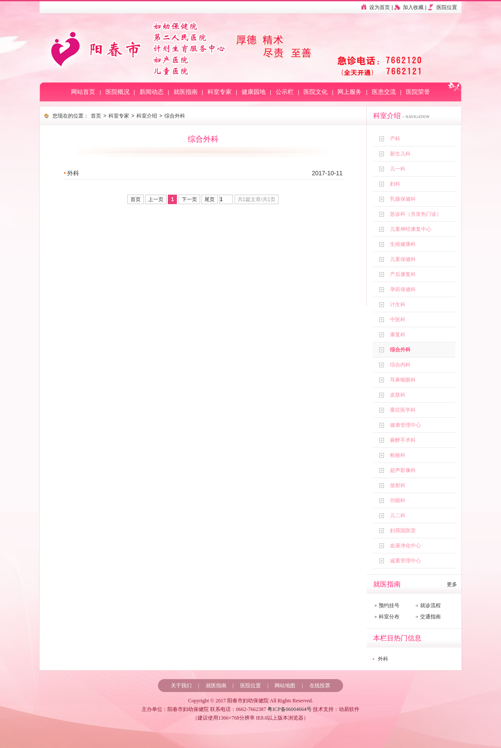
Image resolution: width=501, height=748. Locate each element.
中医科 (397, 320)
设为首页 (379, 7)
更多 (452, 584)
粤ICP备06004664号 (289, 709)
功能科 (397, 500)
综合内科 (400, 365)
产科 (395, 139)
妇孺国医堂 (403, 531)
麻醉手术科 (403, 440)
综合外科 (400, 350)
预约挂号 (389, 605)
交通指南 (430, 617)
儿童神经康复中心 (410, 229)
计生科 (397, 304)
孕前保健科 (403, 289)
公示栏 (284, 92)
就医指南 (185, 92)
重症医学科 (403, 410)
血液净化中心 (405, 546)
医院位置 (446, 7)
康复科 (397, 335)
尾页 (209, 199)
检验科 (397, 455)
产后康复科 (403, 274)
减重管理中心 (405, 561)
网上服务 (349, 92)
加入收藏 (413, 7)
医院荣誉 (418, 92)
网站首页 (83, 92)
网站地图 (285, 686)
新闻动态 (151, 92)
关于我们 (181, 686)
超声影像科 (403, 470)
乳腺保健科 (403, 199)
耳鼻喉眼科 (403, 380)
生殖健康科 (403, 244)
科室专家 (219, 92)
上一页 (156, 199)
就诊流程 (430, 605)
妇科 (395, 184)
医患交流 (384, 92)
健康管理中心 (405, 425)
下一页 (189, 199)
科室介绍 (146, 116)
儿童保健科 (403, 259)
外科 (383, 659)
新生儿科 (400, 154)
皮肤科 (397, 395)
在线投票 (319, 686)
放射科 (397, 485)
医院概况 (117, 92)
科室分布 (389, 617)
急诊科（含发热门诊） (416, 214)
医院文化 (315, 92)
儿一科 (397, 169)
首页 (96, 116)
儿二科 (397, 515)
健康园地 (253, 92)
